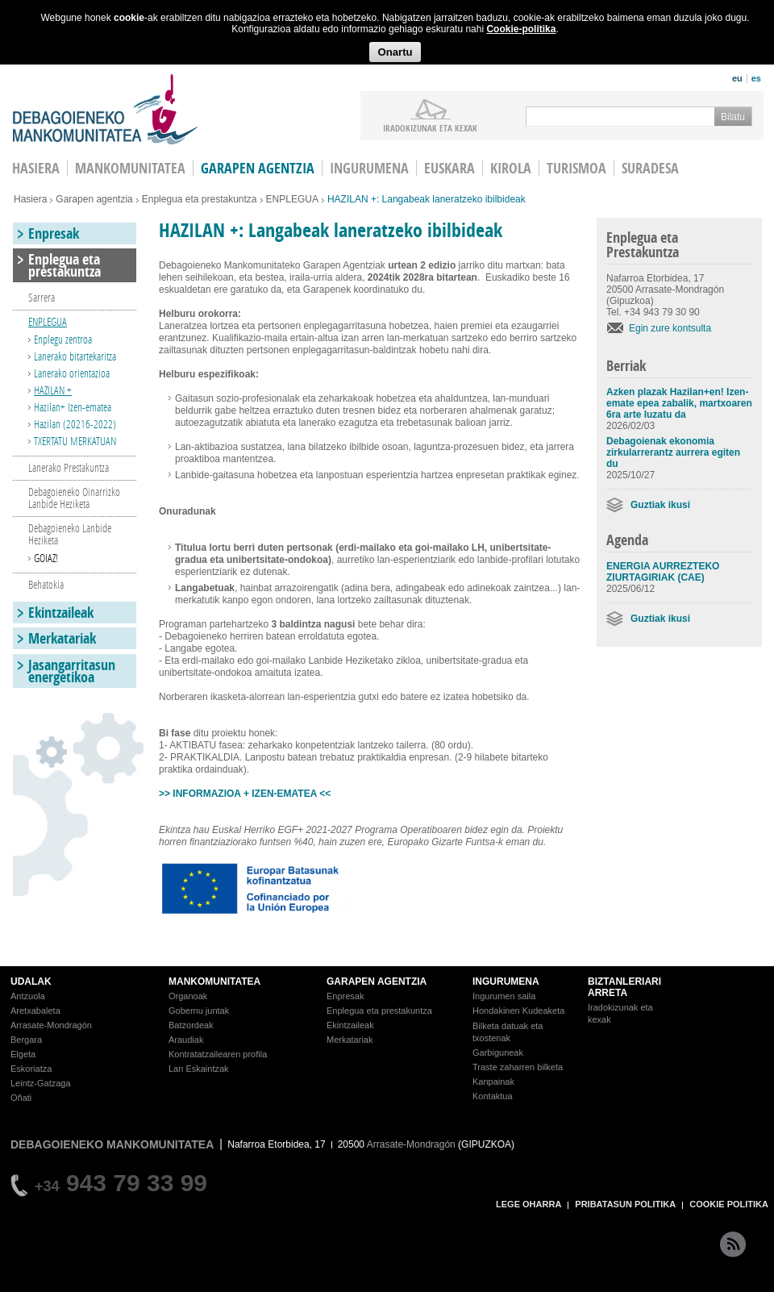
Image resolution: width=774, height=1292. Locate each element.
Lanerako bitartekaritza (75, 356)
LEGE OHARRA (528, 1204)
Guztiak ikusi (660, 505)
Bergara (26, 1039)
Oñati (20, 1097)
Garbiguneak (497, 1052)
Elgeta (22, 1054)
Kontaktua (492, 1096)
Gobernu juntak (199, 1010)
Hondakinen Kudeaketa (518, 1010)
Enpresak (53, 233)
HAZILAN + (53, 390)
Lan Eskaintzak (199, 1068)
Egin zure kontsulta (670, 328)
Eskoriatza (31, 1068)
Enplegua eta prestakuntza (199, 199)
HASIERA (36, 168)
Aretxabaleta (35, 1010)
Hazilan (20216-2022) (75, 423)
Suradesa (650, 168)
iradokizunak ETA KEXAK (430, 127)
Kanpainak (493, 1081)
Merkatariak (62, 638)
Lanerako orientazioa (72, 373)
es (756, 78)
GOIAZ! (46, 557)
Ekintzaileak (61, 612)
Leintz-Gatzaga (40, 1083)
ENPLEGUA (292, 199)
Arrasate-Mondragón (51, 1025)
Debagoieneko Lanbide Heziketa (69, 534)
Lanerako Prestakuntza (68, 467)
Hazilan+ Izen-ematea (72, 407)
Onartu (394, 52)
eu (737, 78)
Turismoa (576, 168)
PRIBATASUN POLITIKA (625, 1204)
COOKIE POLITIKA (728, 1204)
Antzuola (27, 996)
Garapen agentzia (257, 168)
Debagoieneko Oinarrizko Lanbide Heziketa (74, 497)
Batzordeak (191, 1025)
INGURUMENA (505, 981)
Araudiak (186, 1039)
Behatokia (46, 584)
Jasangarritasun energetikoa (71, 671)
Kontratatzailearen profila (218, 1054)
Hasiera (30, 199)
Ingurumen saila (503, 996)
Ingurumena (369, 168)
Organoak (188, 996)
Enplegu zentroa (63, 339)
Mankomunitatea (130, 168)
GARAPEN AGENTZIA (377, 981)
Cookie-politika (521, 29)
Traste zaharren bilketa (517, 1067)
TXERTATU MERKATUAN (75, 440)
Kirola (510, 168)
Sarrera (41, 297)
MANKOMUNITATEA (214, 981)
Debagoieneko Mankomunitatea (105, 109)
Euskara (449, 168)
